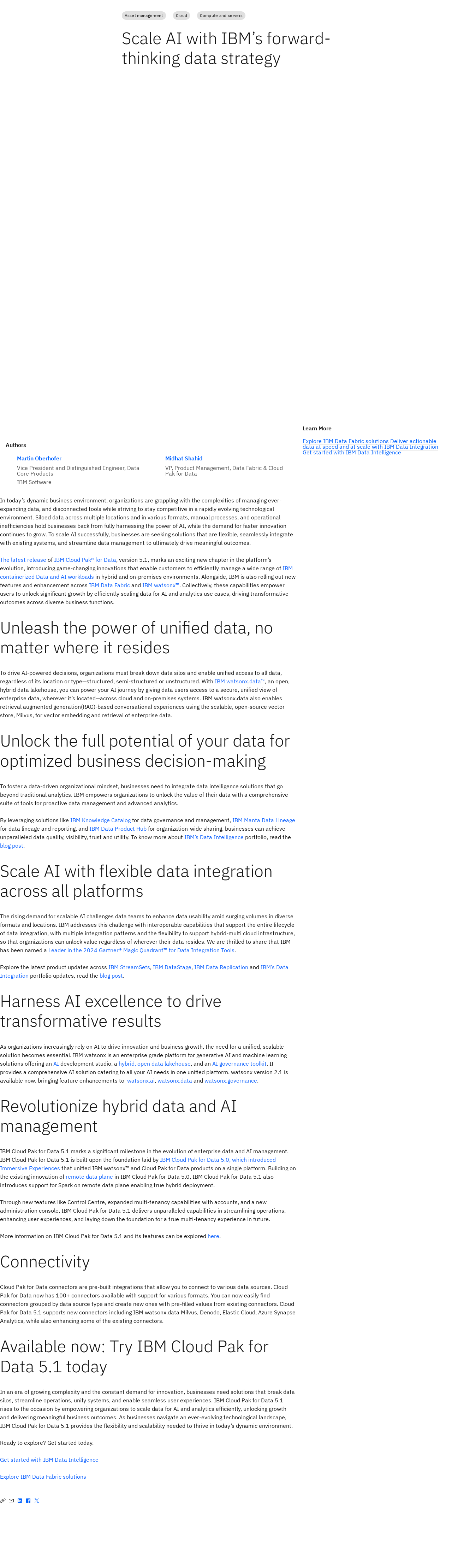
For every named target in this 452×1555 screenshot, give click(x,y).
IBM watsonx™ (160, 585)
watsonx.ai (141, 1080)
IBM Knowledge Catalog (100, 820)
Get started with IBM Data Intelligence (49, 1459)
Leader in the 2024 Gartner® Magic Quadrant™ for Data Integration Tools (141, 950)
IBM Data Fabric (109, 585)
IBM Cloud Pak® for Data (85, 559)
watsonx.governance (230, 1080)
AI (56, 1063)
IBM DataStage (172, 967)
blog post (11, 845)
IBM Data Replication (221, 967)
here (213, 1235)
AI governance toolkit (239, 1063)
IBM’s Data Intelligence (214, 837)
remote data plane (89, 1176)
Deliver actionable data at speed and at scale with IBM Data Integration (370, 443)
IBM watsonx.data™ (240, 681)
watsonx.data (174, 1080)
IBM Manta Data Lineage (263, 820)
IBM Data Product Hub (118, 828)
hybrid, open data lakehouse (155, 1063)
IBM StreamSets (129, 967)
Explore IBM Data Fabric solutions (43, 1476)
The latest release (23, 559)
